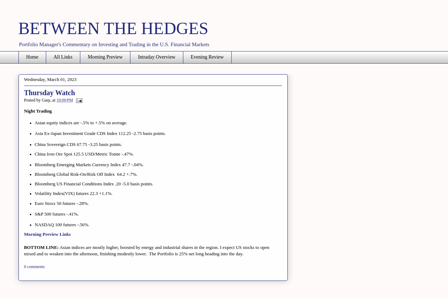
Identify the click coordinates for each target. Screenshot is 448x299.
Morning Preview (105, 57)
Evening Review (207, 57)
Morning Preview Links (47, 234)
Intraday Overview (156, 57)
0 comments (34, 266)
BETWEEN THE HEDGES (113, 28)
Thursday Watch (49, 93)
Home (32, 57)
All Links (63, 57)
